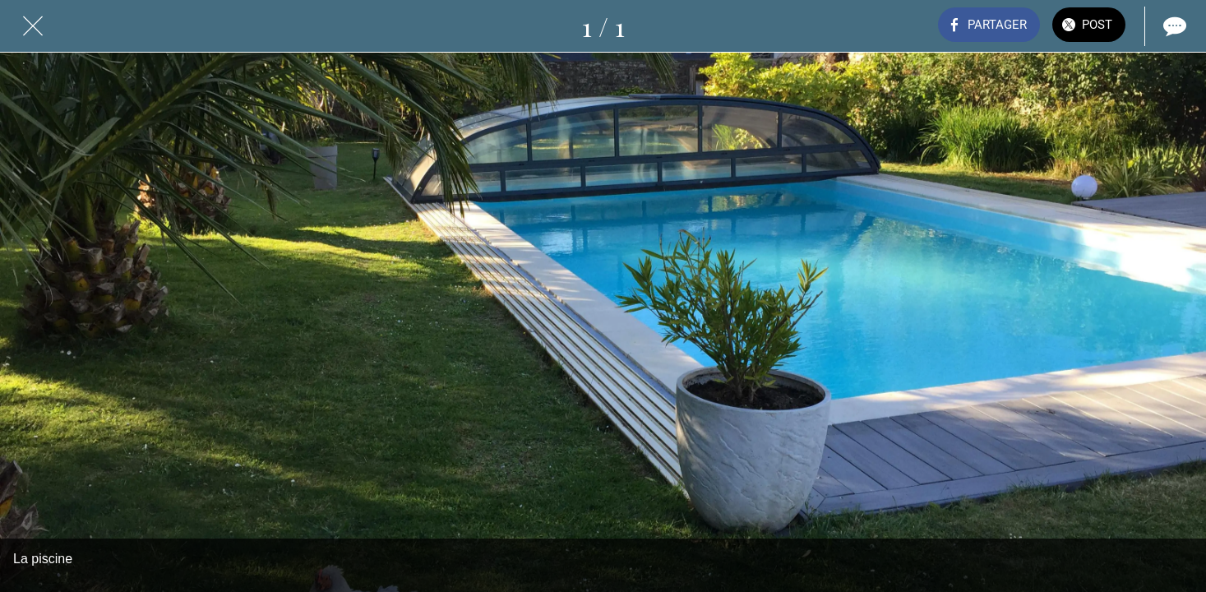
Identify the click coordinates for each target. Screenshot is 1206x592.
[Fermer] (33, 26)
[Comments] (1173, 26)
